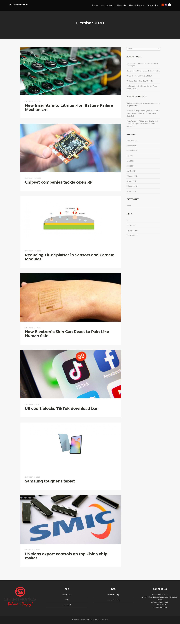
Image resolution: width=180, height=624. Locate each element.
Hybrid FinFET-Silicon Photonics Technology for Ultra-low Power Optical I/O (143, 113)
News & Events (136, 5)
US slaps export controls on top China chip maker (66, 556)
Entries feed (131, 225)
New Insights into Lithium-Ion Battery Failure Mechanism (69, 107)
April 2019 (130, 166)
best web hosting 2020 (135, 111)
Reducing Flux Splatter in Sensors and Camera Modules (69, 257)
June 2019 (130, 161)
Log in (129, 220)
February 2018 (132, 186)
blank (129, 206)
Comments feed (132, 230)
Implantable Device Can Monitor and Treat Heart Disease (142, 87)
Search (169, 4)
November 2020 (132, 141)
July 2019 (130, 156)
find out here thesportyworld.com (139, 103)
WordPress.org (132, 235)
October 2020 (131, 146)
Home (95, 5)
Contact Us (152, 5)
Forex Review (131, 121)
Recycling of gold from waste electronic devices (143, 71)
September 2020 (132, 151)
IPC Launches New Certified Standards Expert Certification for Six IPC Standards (142, 123)
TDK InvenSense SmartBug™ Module (140, 81)
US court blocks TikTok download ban (62, 408)
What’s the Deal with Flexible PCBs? (139, 76)
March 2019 (131, 171)
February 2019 (132, 176)
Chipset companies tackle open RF (59, 182)
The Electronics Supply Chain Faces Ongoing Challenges (142, 64)
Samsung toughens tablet (50, 481)
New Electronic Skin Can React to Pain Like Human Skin (67, 333)
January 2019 (131, 181)
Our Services (107, 5)
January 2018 (131, 191)
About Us (121, 5)
